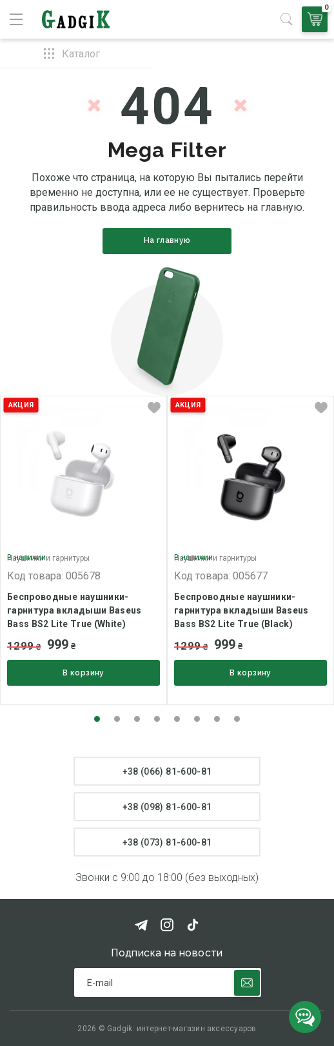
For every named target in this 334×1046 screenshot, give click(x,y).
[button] (97, 719)
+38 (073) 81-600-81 (167, 842)
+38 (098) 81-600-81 (167, 807)
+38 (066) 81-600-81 (167, 771)
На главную (167, 240)
